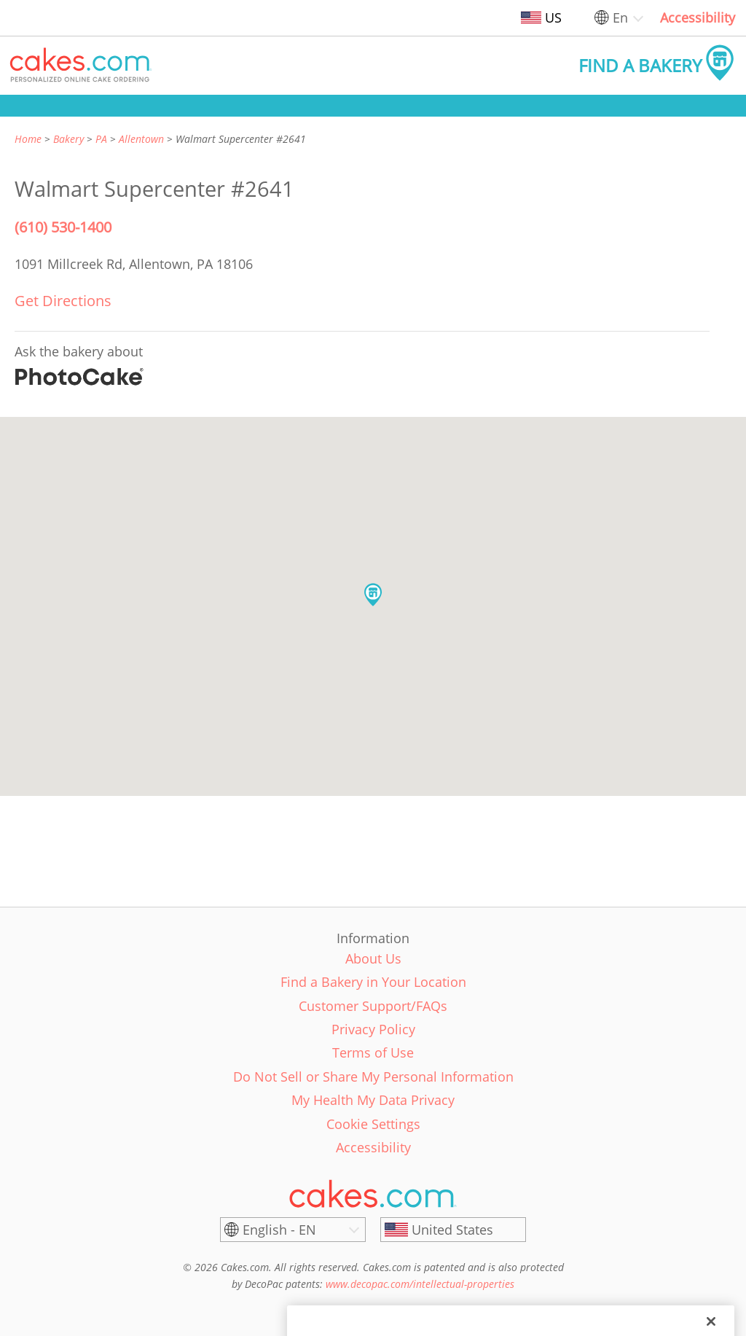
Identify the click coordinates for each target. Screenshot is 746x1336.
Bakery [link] (68, 139)
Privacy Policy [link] (373, 1029)
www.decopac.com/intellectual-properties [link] (420, 1284)
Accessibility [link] (697, 17)
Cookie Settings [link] (373, 1124)
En (620, 17)
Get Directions (63, 300)
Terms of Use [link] (373, 1052)
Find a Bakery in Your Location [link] (373, 982)
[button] (80, 66)
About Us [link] (373, 958)
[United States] (453, 1229)
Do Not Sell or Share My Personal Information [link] (373, 1076)
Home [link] (28, 139)
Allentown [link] (141, 139)
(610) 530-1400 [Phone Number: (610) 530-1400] (63, 227)
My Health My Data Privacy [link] (373, 1100)
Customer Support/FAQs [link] (373, 1006)
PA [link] (101, 139)
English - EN (279, 1229)
